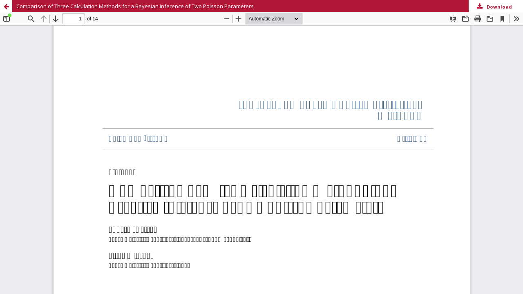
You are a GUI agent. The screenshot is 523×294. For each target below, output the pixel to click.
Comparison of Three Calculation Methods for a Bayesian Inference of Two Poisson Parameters (135, 6)
